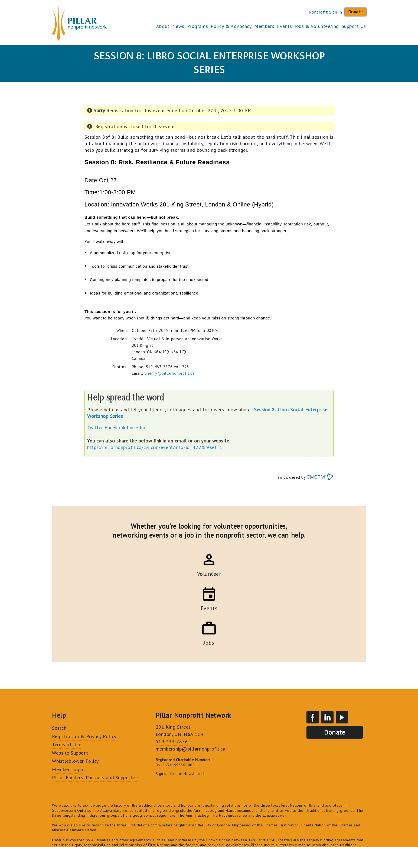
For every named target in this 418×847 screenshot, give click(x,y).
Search (59, 659)
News (146, 26)
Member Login (67, 700)
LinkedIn (136, 427)
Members (248, 26)
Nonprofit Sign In (325, 12)
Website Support (70, 684)
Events (273, 26)
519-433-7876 (172, 673)
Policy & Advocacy (209, 26)
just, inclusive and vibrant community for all (301, 790)
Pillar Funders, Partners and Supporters (95, 709)
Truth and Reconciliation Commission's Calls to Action (291, 800)
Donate (355, 11)
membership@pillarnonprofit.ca (191, 680)
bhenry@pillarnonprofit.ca (170, 373)
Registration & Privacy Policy (84, 667)
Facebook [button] (114, 427)
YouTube (342, 648)
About (125, 26)
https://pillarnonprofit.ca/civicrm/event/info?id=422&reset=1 (154, 447)
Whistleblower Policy (75, 692)
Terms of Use (66, 676)
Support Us (354, 26)
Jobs (255, 573)
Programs (170, 26)
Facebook (312, 648)
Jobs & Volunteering (311, 26)
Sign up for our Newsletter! (180, 704)
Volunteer (163, 573)
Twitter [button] (95, 427)
